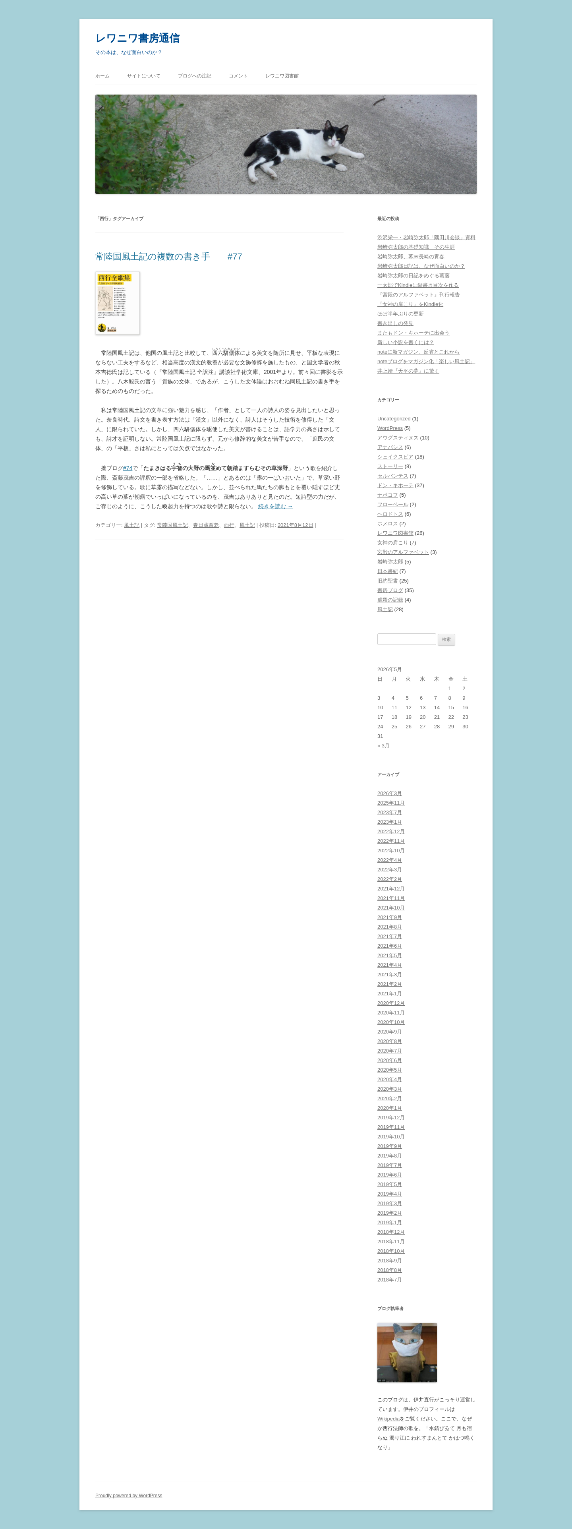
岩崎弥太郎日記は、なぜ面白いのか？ (421, 266)
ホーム (102, 76)
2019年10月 (391, 1137)
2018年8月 (389, 1270)
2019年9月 (389, 1146)
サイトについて (143, 76)
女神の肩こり (392, 543)
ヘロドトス (390, 514)
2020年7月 (389, 1051)
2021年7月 (389, 936)
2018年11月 (391, 1241)
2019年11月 (391, 1127)
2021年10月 (391, 908)
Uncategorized (394, 419)
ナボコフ (387, 495)
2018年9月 (389, 1261)
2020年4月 (389, 1079)
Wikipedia (388, 1419)
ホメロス (387, 523)
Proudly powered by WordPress (128, 1495)
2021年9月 (389, 917)
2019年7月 (389, 1165)
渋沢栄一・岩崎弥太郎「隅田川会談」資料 (426, 237)
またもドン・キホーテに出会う (413, 333)
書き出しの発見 (395, 323)
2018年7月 (389, 1280)
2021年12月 (391, 889)
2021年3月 (389, 974)
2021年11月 (391, 898)
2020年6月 (389, 1060)
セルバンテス (392, 476)
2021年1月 (389, 994)
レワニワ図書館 (282, 76)
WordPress (390, 428)
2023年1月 (389, 822)
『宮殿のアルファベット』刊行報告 (418, 295)
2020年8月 (389, 1041)
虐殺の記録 (390, 600)
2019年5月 (389, 1184)
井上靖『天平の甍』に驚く (408, 371)
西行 (229, 525)
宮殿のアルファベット (403, 552)
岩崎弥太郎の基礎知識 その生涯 (416, 247)
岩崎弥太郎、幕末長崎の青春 (410, 256)
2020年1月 (389, 1108)
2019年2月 (389, 1213)
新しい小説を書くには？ (405, 342)
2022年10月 (391, 851)
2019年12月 (391, 1118)
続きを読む (275, 506)
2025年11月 (391, 803)
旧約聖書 (387, 581)
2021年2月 (389, 984)
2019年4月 (389, 1194)
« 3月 (383, 746)
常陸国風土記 (172, 525)
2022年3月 (389, 870)
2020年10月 (391, 1022)
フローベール (392, 504)
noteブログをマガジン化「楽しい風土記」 (426, 361)
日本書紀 (387, 571)
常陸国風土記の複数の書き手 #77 (168, 256)
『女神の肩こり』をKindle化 (410, 304)
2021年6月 (389, 946)
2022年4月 (389, 860)
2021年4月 (389, 965)
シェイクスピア (395, 457)
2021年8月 (389, 927)
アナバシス (390, 447)
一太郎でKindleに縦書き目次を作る (418, 285)
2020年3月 (389, 1089)
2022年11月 (391, 841)
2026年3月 (389, 793)
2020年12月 (391, 1003)
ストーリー (390, 466)
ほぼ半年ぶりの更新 (400, 314)
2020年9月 (389, 1032)
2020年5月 (389, 1070)
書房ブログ (390, 590)
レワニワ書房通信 (137, 38)
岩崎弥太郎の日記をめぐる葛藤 (413, 276)
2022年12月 (391, 831)
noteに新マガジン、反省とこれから (418, 352)
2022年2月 (389, 879)
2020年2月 (389, 1098)
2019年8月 (389, 1156)
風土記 (131, 525)
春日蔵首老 (206, 525)
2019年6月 (389, 1175)
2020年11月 (391, 1013)
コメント (238, 76)
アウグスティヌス (398, 438)
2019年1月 (389, 1222)
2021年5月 (389, 955)
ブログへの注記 (194, 76)
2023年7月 (389, 812)
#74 (127, 468)
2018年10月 (391, 1251)
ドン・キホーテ (395, 485)
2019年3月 (389, 1203)
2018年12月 (391, 1232)
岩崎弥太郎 (390, 562)
